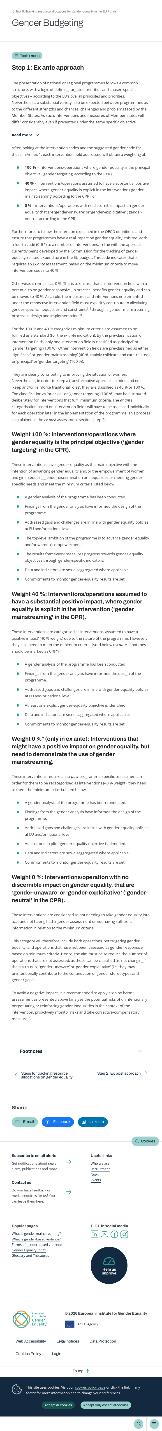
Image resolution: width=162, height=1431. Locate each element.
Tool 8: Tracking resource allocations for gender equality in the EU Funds (66, 11)
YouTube (104, 1234)
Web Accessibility (31, 1341)
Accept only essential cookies (105, 1405)
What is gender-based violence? (36, 1239)
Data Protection (103, 1341)
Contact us (21, 1182)
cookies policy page (90, 1387)
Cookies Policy (28, 1354)
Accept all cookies (58, 1405)
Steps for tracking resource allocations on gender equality (47, 1076)
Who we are (100, 1163)
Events (96, 1179)
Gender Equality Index (29, 1249)
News (95, 1174)
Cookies (148, 1141)
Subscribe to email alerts (34, 1156)
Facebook (114, 1234)
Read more (22, 134)
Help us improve (109, 1271)
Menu (154, 1424)
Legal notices (68, 1341)
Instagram (124, 1234)
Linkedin (94, 1234)
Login (56, 1354)
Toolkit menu (30, 56)
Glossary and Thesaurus (30, 1255)
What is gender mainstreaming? (36, 1233)
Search (138, 1424)
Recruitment (100, 1168)
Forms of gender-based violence (37, 1244)
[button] (25, 1122)
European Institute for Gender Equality (14, 1424)
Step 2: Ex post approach (119, 1074)
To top (78, 1371)
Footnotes (31, 1051)
